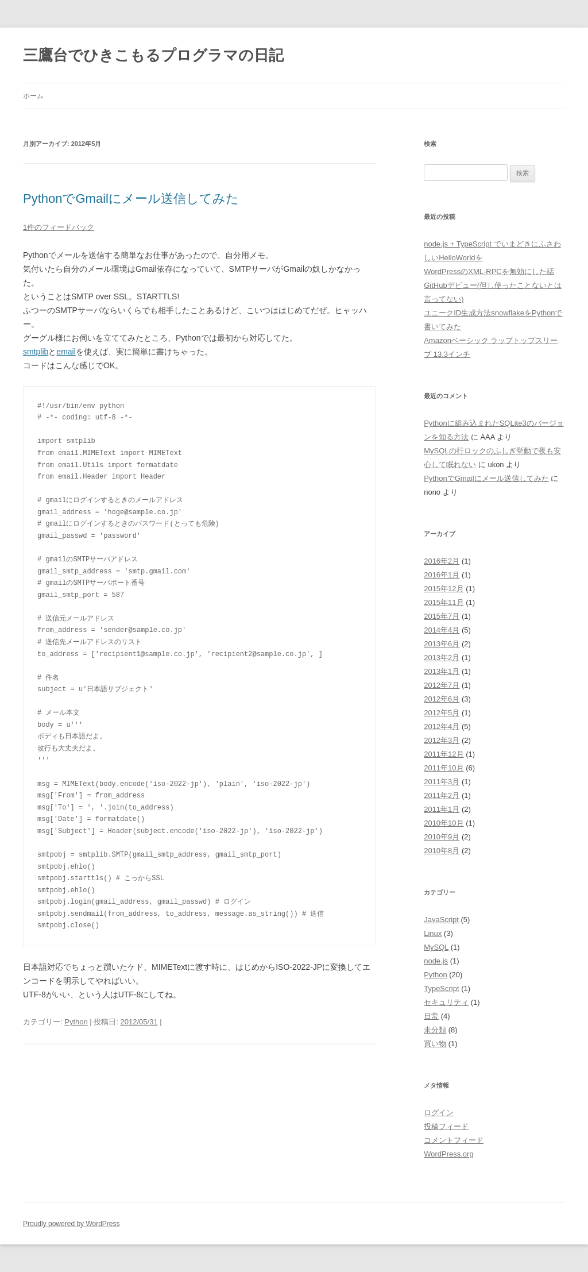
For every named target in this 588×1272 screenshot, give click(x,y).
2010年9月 (441, 836)
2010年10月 (443, 823)
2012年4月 (441, 726)
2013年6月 (441, 643)
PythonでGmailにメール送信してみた (131, 198)
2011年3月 (441, 781)
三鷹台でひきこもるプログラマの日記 (153, 55)
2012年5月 (441, 712)
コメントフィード (453, 1140)
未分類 (435, 1030)
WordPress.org (448, 1154)
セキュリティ (446, 1002)
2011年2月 (441, 795)
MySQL (436, 947)
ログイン (439, 1112)
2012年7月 (441, 685)
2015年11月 (443, 602)
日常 (431, 1016)
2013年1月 (441, 671)
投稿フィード (446, 1126)
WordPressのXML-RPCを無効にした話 (489, 271)
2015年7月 (441, 616)
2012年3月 (441, 740)
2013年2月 (441, 657)
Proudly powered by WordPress (71, 1224)
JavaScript (441, 919)
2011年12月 (443, 754)
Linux (433, 933)
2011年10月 (443, 768)
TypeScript (441, 988)
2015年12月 (443, 588)
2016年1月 (441, 575)
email (65, 351)
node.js (436, 961)
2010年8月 (441, 850)
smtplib (35, 351)
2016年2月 (441, 561)
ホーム (33, 96)
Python (75, 1021)
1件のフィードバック (58, 227)
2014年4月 (441, 630)
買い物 (435, 1043)
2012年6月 (441, 699)
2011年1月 (441, 809)
